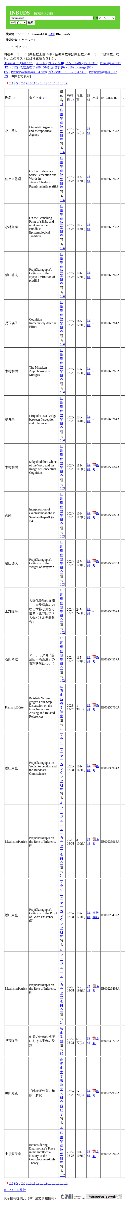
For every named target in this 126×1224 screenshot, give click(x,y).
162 (62, 632)
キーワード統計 (15, 1190)
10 (30, 83)
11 (33, 83)
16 (53, 83)
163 (62, 488)
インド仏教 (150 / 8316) (81, 63)
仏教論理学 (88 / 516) (34, 67)
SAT (51, 34)
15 (49, 83)
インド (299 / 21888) (50, 63)
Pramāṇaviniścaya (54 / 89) (29, 72)
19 (65, 83)
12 (37, 83)
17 (57, 83)
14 (45, 83)
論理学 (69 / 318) (62, 67)
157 (62, 1175)
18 (61, 83)
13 (41, 83)
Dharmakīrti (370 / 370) (19, 63)
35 (61, 1127)
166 (62, 152)
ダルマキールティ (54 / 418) (67, 72)
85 (61, 1053)
